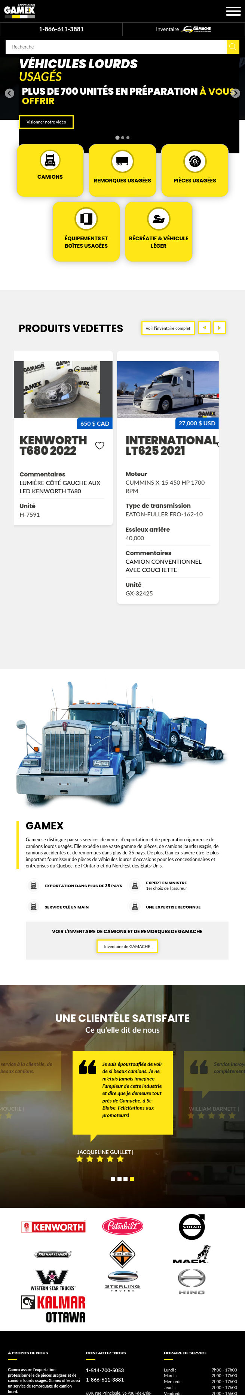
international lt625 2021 (177, 445)
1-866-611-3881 (61, 28)
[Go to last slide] (9, 93)
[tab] (117, 137)
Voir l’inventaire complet (168, 328)
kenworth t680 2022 (58, 445)
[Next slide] (235, 93)
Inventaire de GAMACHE (127, 946)
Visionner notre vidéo (46, 121)
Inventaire (183, 29)
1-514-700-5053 (103, 1370)
